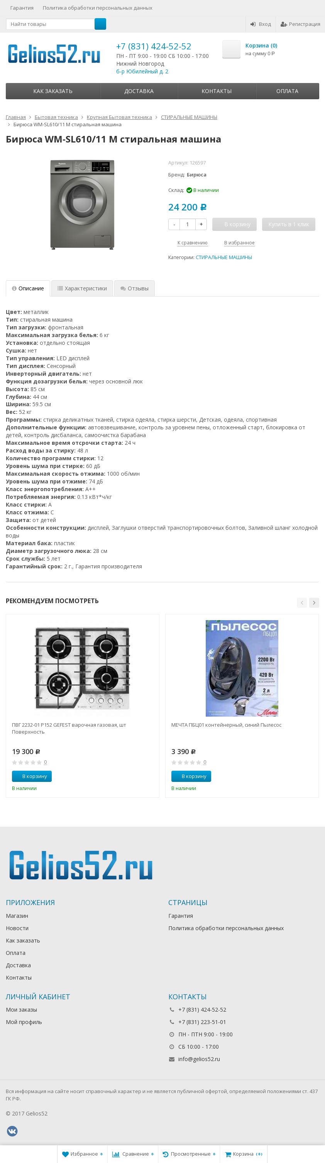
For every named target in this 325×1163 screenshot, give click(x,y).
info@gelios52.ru (199, 1059)
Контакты (216, 91)
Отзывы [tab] (134, 288)
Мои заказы (21, 1009)
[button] (302, 603)
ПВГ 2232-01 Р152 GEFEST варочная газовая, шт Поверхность (69, 728)
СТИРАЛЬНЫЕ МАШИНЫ (224, 257)
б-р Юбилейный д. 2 (142, 71)
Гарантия (22, 7)
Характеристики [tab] (82, 288)
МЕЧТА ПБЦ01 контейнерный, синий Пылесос (226, 724)
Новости (17, 928)
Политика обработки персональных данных (97, 7)
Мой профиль (24, 1022)
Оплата (287, 91)
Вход (261, 23)
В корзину (30, 776)
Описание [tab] (28, 288)
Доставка (139, 91)
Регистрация (300, 23)
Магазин (17, 915)
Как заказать (53, 91)
